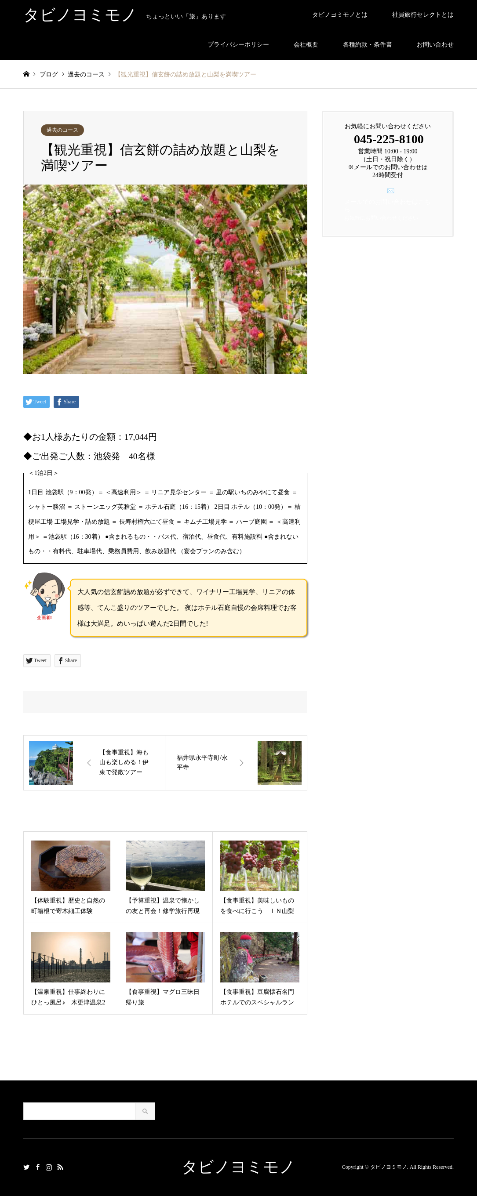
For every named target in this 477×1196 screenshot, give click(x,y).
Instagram (49, 1167)
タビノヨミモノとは (340, 14)
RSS (60, 1167)
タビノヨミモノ (238, 1167)
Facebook (38, 1167)
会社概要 (306, 44)
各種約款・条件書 (367, 44)
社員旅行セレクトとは (423, 14)
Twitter (26, 1167)
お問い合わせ (435, 44)
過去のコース (62, 130)
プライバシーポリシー (238, 44)
